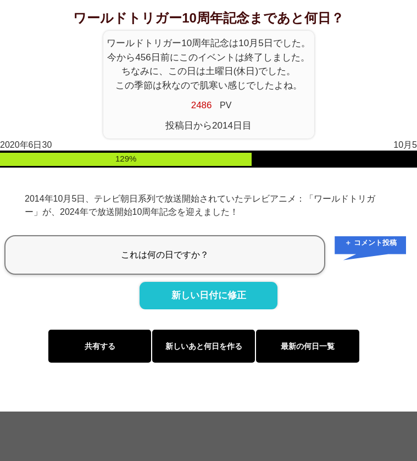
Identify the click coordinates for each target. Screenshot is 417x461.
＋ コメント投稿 (370, 242)
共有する (100, 346)
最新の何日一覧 (308, 346)
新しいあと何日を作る (203, 346)
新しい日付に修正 (208, 295)
